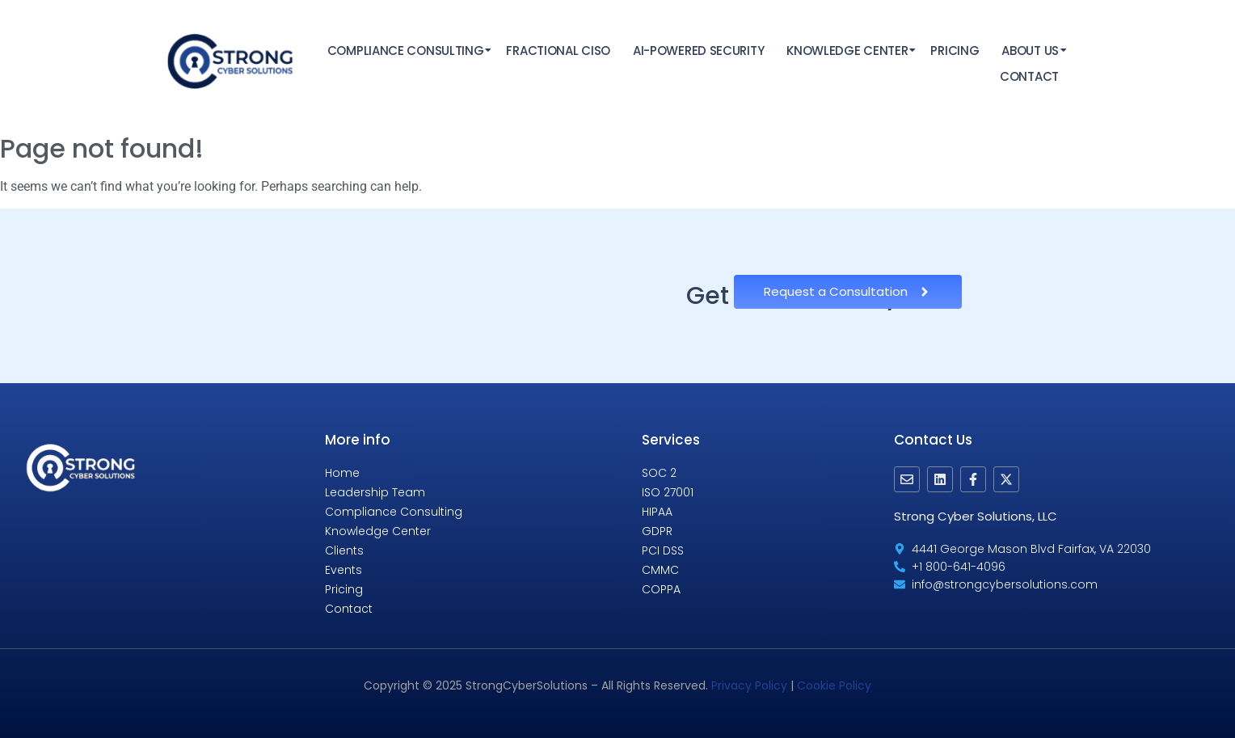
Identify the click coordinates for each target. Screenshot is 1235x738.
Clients (344, 550)
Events (343, 570)
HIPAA (657, 512)
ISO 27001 (667, 492)
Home (342, 473)
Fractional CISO (558, 50)
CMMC (660, 570)
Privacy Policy (749, 685)
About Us (1030, 50)
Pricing (954, 50)
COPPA (661, 589)
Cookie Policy (834, 685)
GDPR (657, 531)
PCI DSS (663, 550)
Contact (1029, 76)
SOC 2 (659, 473)
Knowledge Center (847, 50)
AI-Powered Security (698, 50)
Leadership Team (375, 492)
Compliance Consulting (406, 50)
